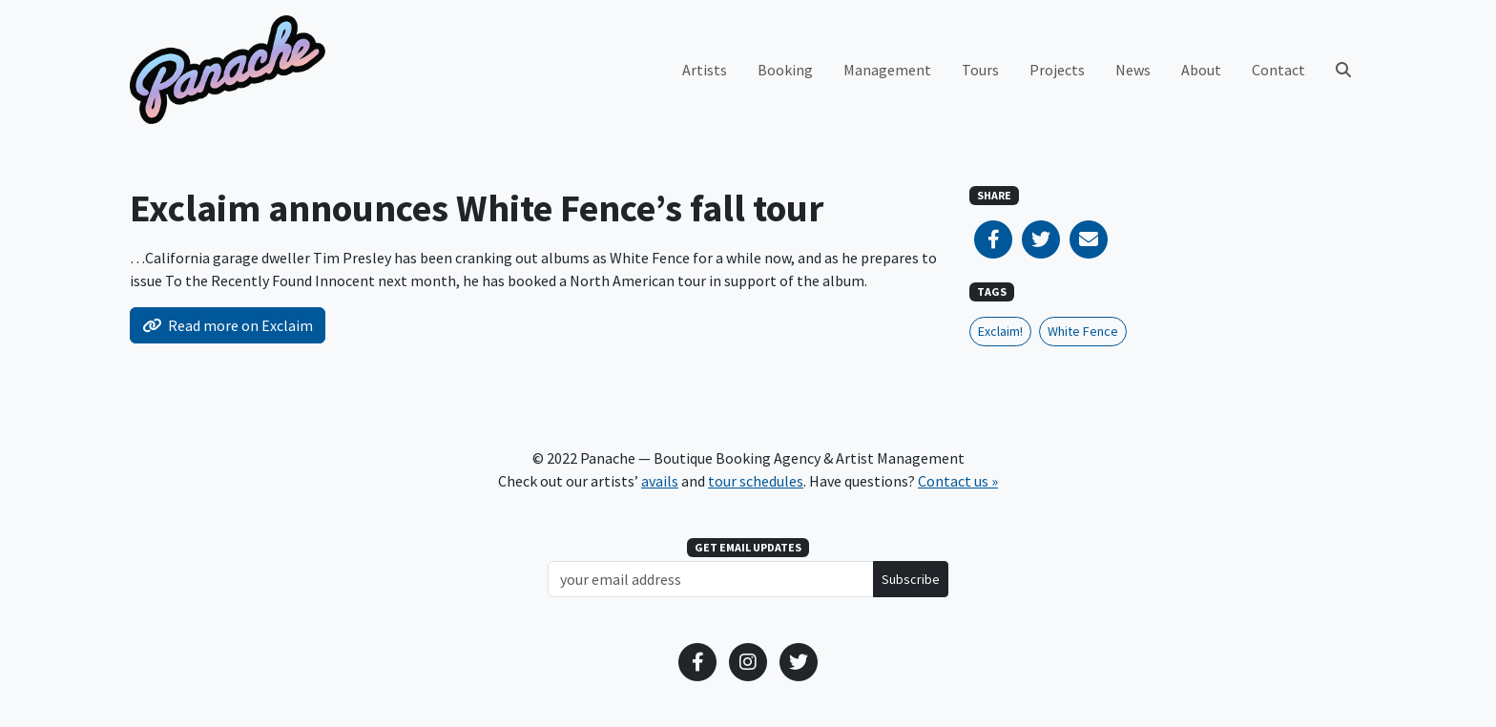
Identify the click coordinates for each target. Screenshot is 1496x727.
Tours (980, 69)
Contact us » (958, 480)
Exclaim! (1000, 331)
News (1133, 69)
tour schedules (755, 480)
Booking (785, 69)
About (1201, 69)
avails (659, 480)
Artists (704, 69)
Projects (1057, 69)
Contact (1278, 69)
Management (887, 69)
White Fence (1083, 331)
